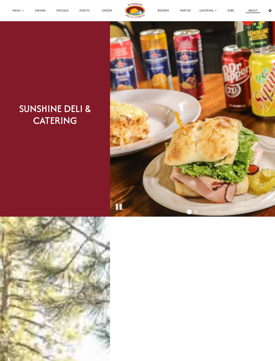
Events (84, 10)
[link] (135, 10)
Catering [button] (208, 10)
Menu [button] (18, 10)
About (252, 10)
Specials (62, 10)
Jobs (230, 10)
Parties (185, 10)
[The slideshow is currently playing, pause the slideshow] (118, 206)
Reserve (163, 10)
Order (107, 10)
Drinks (40, 10)
